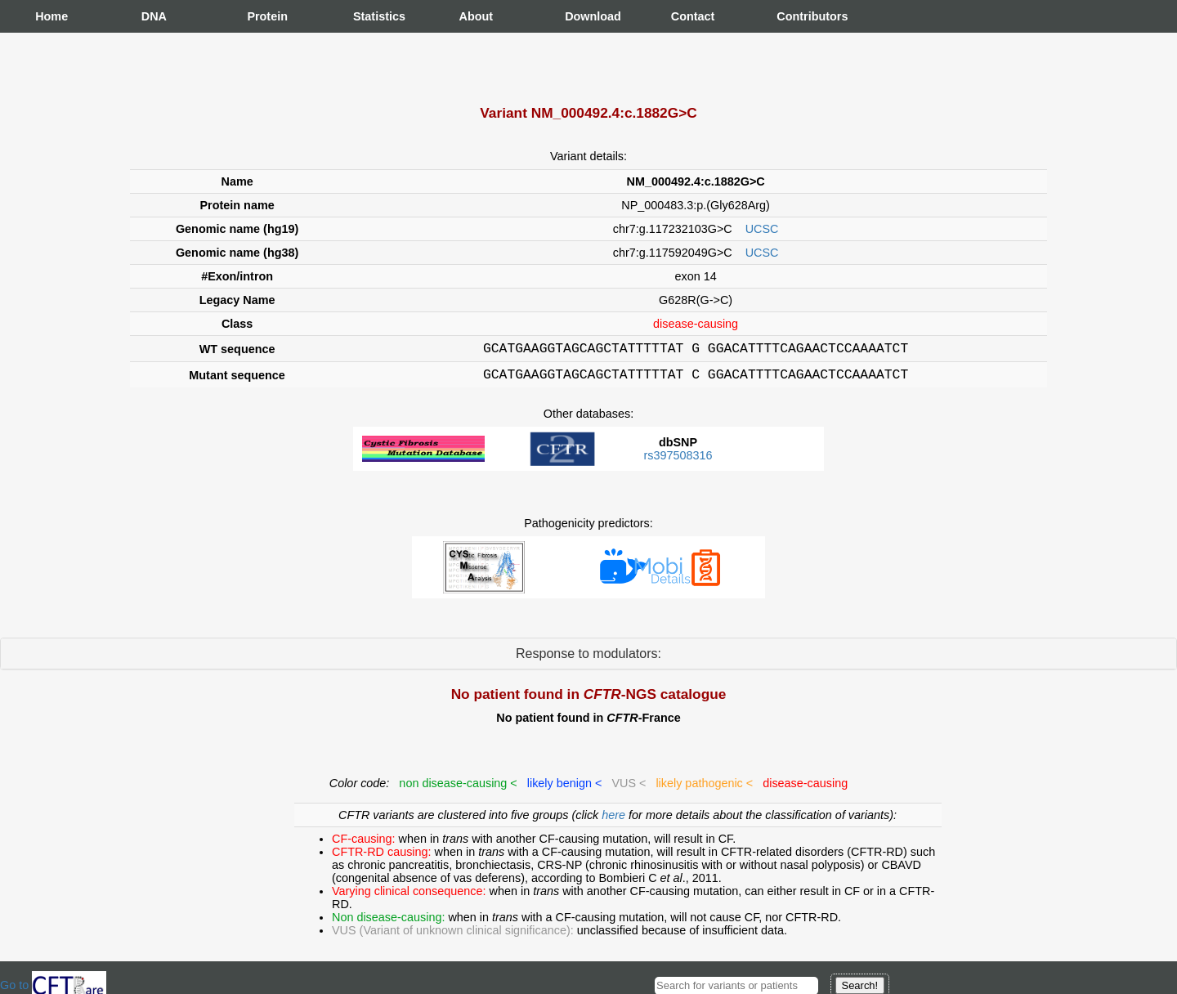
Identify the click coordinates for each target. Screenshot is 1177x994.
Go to (53, 985)
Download (581, 16)
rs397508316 (677, 460)
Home (51, 16)
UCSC (762, 228)
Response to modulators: (588, 658)
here (615, 819)
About (475, 16)
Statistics (369, 16)
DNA (154, 16)
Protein (263, 16)
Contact (687, 16)
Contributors (792, 16)
